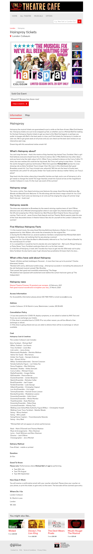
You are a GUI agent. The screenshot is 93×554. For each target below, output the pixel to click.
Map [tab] (27, 115)
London (12, 28)
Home (14, 16)
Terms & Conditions (30, 550)
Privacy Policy (41, 550)
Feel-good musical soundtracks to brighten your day (29, 287)
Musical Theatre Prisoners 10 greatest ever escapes (29, 285)
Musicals (38, 16)
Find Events (20, 104)
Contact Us (14, 550)
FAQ (20, 550)
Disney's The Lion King (34, 532)
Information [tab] (16, 115)
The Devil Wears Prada (56, 532)
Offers (49, 16)
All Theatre (25, 16)
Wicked (12, 530)
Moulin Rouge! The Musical (75, 532)
